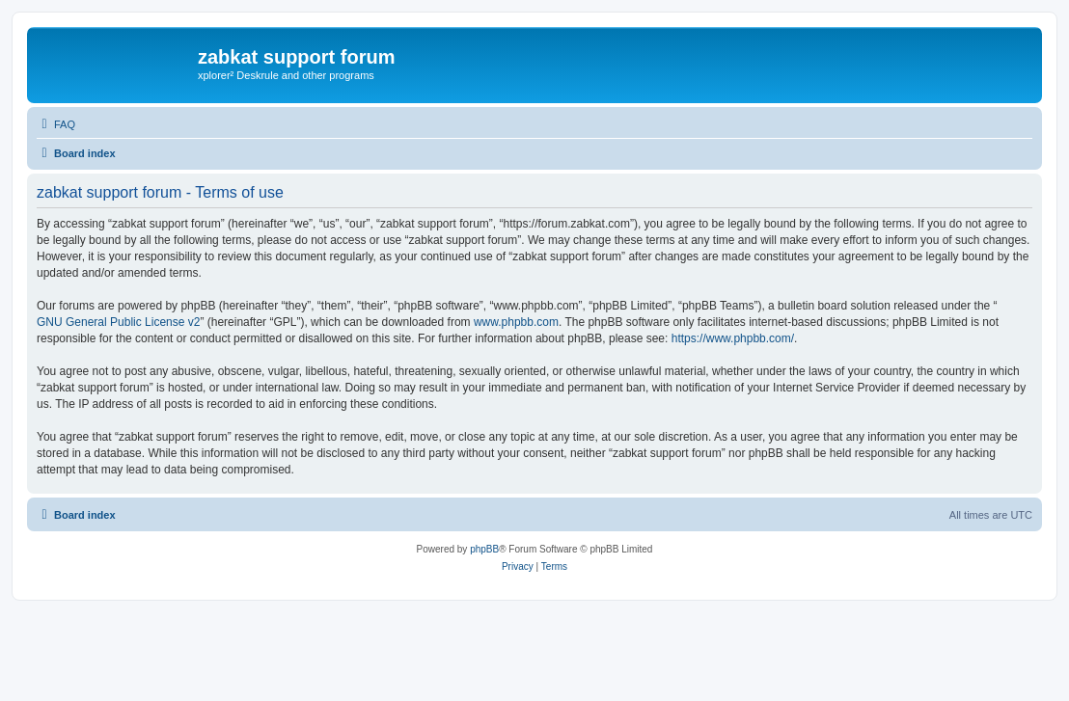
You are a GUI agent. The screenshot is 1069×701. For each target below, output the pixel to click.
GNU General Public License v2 (118, 322)
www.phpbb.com (516, 322)
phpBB (484, 549)
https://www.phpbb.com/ (733, 338)
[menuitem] (56, 124)
